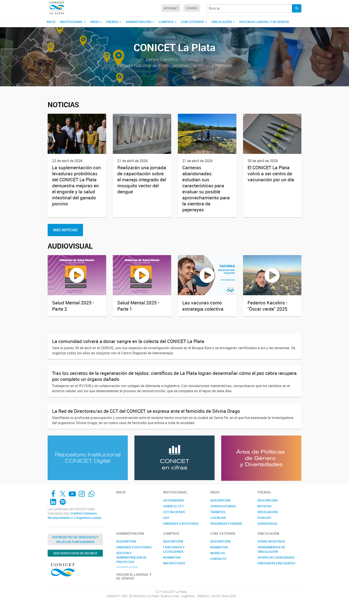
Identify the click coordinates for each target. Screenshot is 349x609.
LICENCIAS (218, 518)
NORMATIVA (172, 557)
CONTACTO (218, 559)
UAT (166, 518)
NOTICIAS (265, 506)
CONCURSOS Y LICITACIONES (174, 549)
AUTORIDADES (173, 500)
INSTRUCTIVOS (174, 563)
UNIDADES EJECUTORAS (181, 523)
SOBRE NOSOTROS (271, 541)
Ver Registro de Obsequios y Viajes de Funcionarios (75, 539)
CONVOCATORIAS (223, 506)
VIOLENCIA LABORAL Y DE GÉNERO (264, 22)
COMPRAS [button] (168, 22)
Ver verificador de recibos (75, 553)
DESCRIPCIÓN (220, 500)
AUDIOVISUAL (268, 523)
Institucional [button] (73, 22)
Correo (192, 8)
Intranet (171, 8)
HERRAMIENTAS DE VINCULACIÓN (271, 549)
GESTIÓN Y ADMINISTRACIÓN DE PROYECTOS (131, 557)
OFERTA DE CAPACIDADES (276, 557)
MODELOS (217, 553)
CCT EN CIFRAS (174, 512)
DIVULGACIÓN (268, 512)
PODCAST (265, 518)
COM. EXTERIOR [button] (194, 22)
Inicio (51, 22)
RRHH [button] (96, 22)
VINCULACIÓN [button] (223, 22)
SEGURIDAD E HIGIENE (226, 523)
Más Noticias (65, 229)
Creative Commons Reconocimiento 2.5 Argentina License (74, 515)
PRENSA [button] (113, 22)
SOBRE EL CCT (173, 506)
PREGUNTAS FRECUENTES (276, 563)
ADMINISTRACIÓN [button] (140, 22)
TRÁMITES (217, 512)
